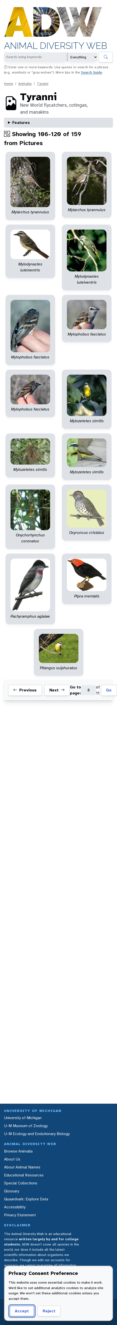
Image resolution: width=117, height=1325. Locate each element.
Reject (49, 1311)
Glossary (11, 1191)
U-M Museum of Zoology (26, 1125)
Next (57, 690)
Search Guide (91, 72)
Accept (22, 1311)
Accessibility (15, 1207)
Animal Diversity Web (55, 46)
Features (21, 122)
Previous (25, 690)
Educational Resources (24, 1175)
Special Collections (20, 1183)
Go (108, 690)
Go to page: (75, 690)
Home (8, 83)
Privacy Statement (20, 1215)
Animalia (25, 83)
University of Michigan (23, 1117)
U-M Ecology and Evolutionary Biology (37, 1133)
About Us (12, 1159)
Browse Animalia (18, 1151)
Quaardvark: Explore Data (26, 1199)
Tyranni (42, 83)
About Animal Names (22, 1167)
